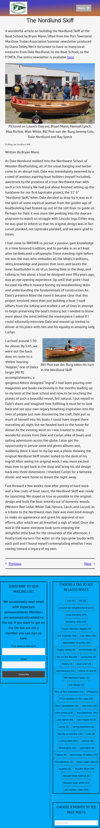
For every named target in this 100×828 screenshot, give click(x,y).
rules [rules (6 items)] (90, 733)
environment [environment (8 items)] (87, 649)
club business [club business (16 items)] (66, 635)
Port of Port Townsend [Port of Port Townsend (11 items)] (69, 691)
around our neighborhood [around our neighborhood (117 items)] (76, 607)
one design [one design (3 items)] (76, 684)
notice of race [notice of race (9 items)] (88, 670)
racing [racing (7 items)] (64, 726)
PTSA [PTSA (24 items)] (92, 691)
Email (24, 659)
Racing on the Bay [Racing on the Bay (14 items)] (70, 733)
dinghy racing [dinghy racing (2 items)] (66, 649)
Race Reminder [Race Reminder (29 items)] (87, 712)
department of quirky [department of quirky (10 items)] (76, 642)
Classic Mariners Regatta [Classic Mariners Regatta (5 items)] (76, 628)
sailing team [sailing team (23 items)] (68, 740)
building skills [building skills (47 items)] (76, 621)
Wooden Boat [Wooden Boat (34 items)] (84, 768)
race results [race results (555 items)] (86, 719)
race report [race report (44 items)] (65, 719)
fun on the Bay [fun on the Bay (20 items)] (67, 656)
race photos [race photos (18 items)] (64, 712)
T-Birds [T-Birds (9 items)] (60, 754)
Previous (15, 563)
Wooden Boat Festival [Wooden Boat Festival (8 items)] (76, 775)
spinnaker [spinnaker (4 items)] (87, 747)
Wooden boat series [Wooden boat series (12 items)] (76, 782)
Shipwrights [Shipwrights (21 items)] (67, 747)
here (70, 57)
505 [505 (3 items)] (82, 600)
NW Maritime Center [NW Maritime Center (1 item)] (76, 677)
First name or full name (23, 646)
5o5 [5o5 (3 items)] (70, 600)
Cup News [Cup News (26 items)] (88, 635)
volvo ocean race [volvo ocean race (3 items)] (87, 761)
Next (87, 563)
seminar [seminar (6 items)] (87, 740)
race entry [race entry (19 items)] (89, 705)
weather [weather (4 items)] (65, 768)
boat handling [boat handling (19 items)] (76, 614)
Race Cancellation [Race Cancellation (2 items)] (67, 705)
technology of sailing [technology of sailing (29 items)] (84, 754)
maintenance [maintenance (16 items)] (65, 670)
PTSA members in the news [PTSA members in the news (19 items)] (76, 698)
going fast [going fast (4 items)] (88, 656)
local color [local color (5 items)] (83, 663)
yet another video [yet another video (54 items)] (76, 789)
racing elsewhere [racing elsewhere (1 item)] (83, 726)
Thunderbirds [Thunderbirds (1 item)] (64, 761)
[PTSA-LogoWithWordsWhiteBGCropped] (18, 3)
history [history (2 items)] (67, 663)
